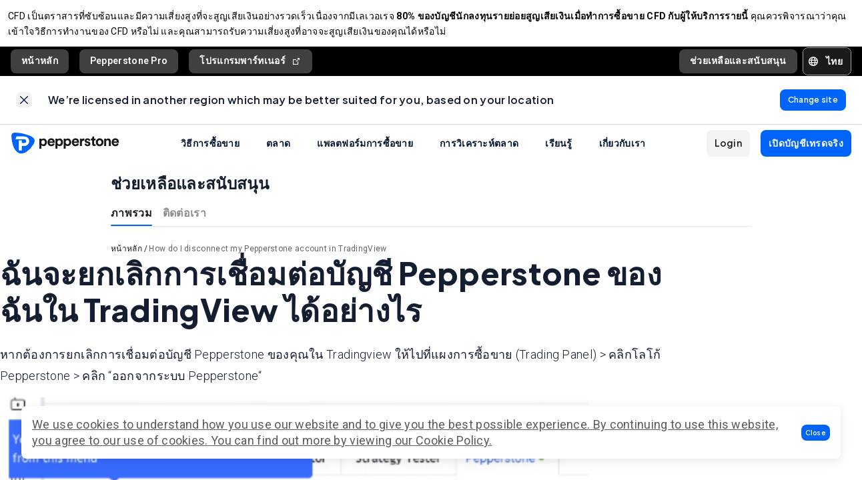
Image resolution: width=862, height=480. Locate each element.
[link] (24, 108)
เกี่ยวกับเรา (622, 153)
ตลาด (278, 153)
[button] (816, 433)
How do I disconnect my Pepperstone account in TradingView (267, 259)
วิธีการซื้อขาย (210, 153)
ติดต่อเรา (184, 223)
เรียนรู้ (558, 153)
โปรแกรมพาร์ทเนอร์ (250, 66)
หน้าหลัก (39, 66)
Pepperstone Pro (129, 66)
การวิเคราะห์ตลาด (479, 153)
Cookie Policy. (454, 440)
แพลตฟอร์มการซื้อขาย (365, 153)
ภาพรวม (131, 223)
